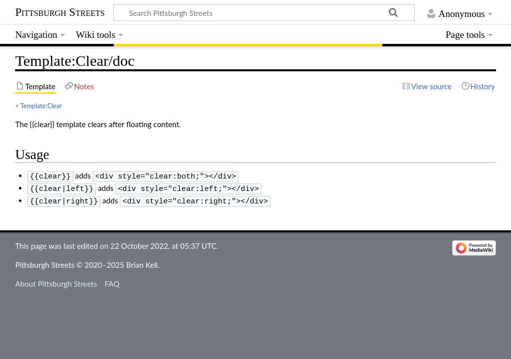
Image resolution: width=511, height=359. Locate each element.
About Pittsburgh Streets (56, 280)
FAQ (112, 280)
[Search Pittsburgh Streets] (264, 12)
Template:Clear (41, 106)
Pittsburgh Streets (60, 12)
